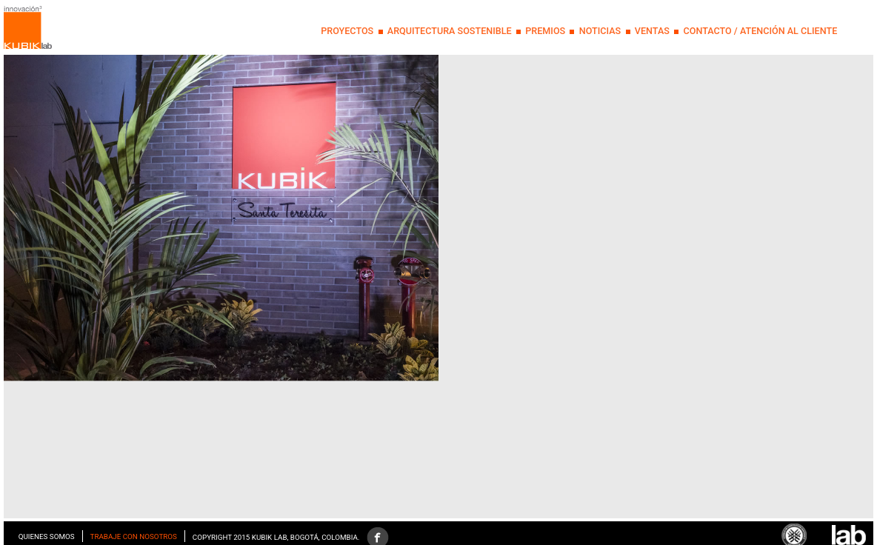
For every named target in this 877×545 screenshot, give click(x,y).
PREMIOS (545, 30)
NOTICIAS (600, 30)
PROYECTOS (347, 30)
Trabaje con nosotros (133, 536)
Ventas (652, 30)
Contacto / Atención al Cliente (760, 30)
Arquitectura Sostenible (449, 30)
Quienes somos (47, 536)
